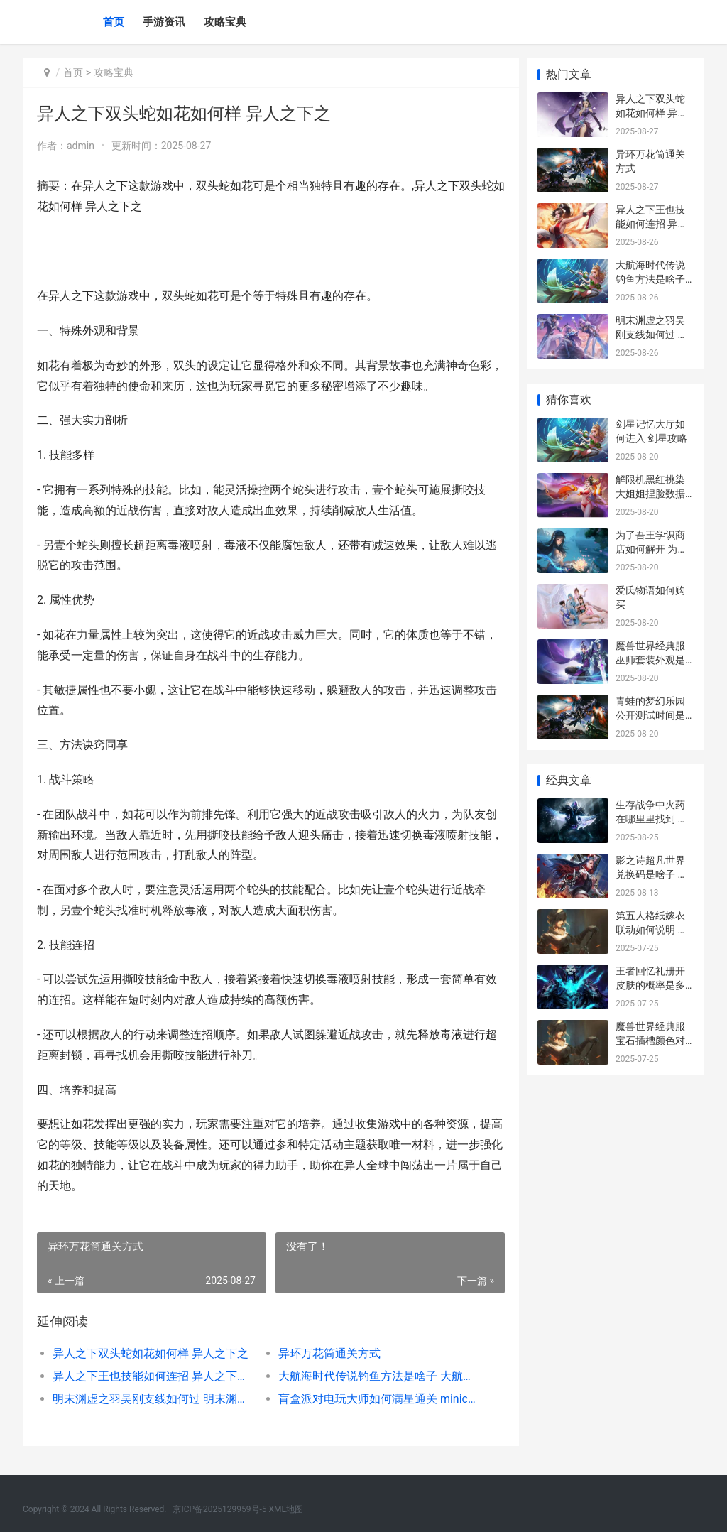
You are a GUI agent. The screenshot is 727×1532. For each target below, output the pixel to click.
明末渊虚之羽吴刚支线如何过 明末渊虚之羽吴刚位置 (153, 1399)
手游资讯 (164, 22)
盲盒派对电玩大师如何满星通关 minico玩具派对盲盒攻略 (375, 1399)
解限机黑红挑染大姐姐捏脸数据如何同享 (650, 493)
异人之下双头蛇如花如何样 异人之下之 (150, 1353)
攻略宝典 (225, 22)
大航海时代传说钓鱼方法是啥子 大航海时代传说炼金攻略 (375, 1376)
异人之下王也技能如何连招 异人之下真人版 (153, 1376)
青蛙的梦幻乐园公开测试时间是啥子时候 (650, 714)
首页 (113, 22)
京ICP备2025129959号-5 (219, 1509)
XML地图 (286, 1509)
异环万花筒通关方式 (326, 1353)
